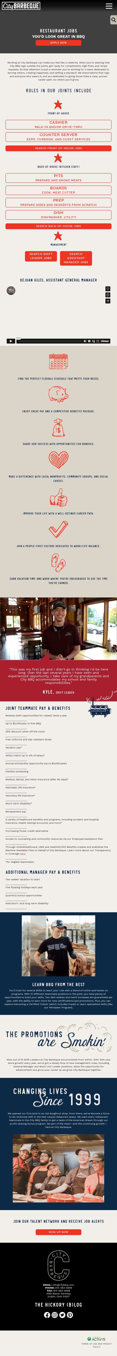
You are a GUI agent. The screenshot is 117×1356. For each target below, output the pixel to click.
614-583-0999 (63, 1287)
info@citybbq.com (63, 1284)
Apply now (58, 43)
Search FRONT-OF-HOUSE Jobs (58, 148)
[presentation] (7, 642)
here (22, 853)
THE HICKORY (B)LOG (58, 1304)
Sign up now (58, 1232)
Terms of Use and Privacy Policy (96, 1345)
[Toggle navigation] (109, 6)
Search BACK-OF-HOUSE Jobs (58, 226)
